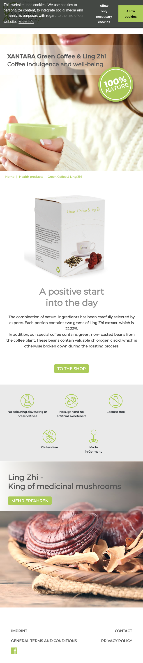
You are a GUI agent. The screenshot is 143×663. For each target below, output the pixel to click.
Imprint (19, 631)
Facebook (14, 652)
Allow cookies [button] (131, 13)
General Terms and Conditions (44, 641)
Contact (123, 631)
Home (9, 176)
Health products (31, 176)
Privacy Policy (116, 641)
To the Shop (71, 368)
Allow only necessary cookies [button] (104, 14)
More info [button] (26, 22)
